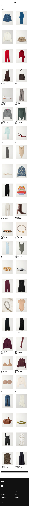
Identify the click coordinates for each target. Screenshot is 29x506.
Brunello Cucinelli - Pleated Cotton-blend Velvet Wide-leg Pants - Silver (19, 103)
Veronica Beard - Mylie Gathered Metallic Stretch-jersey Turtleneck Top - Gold (4, 467)
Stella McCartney (17, 466)
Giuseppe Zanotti (17, 217)
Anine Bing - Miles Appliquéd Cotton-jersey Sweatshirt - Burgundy (19, 371)
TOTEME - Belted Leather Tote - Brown (19, 84)
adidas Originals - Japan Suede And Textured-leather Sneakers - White (19, 275)
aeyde (16, 140)
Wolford (16, 351)
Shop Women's (3, 494)
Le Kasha (16, 389)
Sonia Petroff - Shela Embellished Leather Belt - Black (4, 237)
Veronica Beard (3, 466)
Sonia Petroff (2, 236)
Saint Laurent (2, 198)
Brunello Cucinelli (17, 102)
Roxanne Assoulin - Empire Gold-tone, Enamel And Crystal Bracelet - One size (4, 275)
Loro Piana (16, 447)
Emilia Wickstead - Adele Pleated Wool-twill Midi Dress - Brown (4, 84)
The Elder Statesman (4, 121)
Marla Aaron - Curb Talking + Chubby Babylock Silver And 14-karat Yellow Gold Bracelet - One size (19, 237)
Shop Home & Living (3, 497)
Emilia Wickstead (3, 83)
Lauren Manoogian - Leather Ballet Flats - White (4, 103)
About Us (16, 491)
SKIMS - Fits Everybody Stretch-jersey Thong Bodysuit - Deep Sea (19, 122)
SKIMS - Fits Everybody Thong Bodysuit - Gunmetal (19, 256)
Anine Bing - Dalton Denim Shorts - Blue (4, 26)
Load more (14, 471)
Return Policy (17, 494)
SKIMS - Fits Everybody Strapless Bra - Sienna (4, 390)
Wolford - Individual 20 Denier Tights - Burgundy (19, 352)
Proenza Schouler (17, 332)
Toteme (16, 83)
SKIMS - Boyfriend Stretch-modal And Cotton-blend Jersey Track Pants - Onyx (4, 333)
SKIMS (16, 121)
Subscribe (2, 486)
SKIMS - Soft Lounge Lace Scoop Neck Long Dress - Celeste (4, 256)
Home (1, 491)
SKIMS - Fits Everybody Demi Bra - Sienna (4, 371)
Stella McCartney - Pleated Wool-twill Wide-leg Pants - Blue (19, 467)
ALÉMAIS (16, 198)
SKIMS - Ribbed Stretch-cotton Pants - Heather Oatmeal (4, 218)
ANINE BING (16, 370)
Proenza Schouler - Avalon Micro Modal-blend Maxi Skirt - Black (19, 333)
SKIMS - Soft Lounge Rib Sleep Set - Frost (4, 141)
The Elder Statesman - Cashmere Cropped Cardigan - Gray (4, 122)
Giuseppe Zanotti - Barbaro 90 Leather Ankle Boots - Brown (19, 218)
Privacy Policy (17, 497)
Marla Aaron (16, 236)
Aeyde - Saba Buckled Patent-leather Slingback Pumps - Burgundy (19, 141)
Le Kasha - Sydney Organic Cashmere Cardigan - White (19, 390)
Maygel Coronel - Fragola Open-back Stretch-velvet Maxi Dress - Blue (19, 26)
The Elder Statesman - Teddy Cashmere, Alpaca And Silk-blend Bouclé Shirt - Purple (4, 352)
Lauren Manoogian (3, 102)
